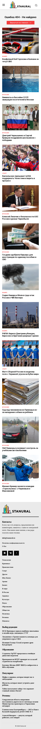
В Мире (4, 56)
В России (5, 94)
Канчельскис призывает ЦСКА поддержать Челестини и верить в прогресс (18, 178)
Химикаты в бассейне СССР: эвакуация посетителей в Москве (18, 98)
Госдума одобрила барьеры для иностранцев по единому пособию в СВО (19, 257)
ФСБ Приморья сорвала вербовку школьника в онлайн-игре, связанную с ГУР (20, 632)
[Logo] (20, 4)
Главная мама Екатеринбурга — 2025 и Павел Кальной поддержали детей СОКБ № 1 (20, 711)
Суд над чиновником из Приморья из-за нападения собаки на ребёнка (19, 411)
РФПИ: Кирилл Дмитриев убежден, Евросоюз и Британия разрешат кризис (20, 334)
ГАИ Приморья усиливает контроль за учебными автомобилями (20, 449)
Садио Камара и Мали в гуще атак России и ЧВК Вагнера (18, 296)
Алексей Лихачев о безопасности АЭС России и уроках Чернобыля (20, 217)
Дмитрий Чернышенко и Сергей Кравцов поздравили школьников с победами (19, 137)
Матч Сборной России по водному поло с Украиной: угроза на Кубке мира (20, 373)
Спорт (4, 173)
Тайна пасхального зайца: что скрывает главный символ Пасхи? (18, 690)
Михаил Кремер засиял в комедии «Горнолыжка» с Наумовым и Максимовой (18, 488)
